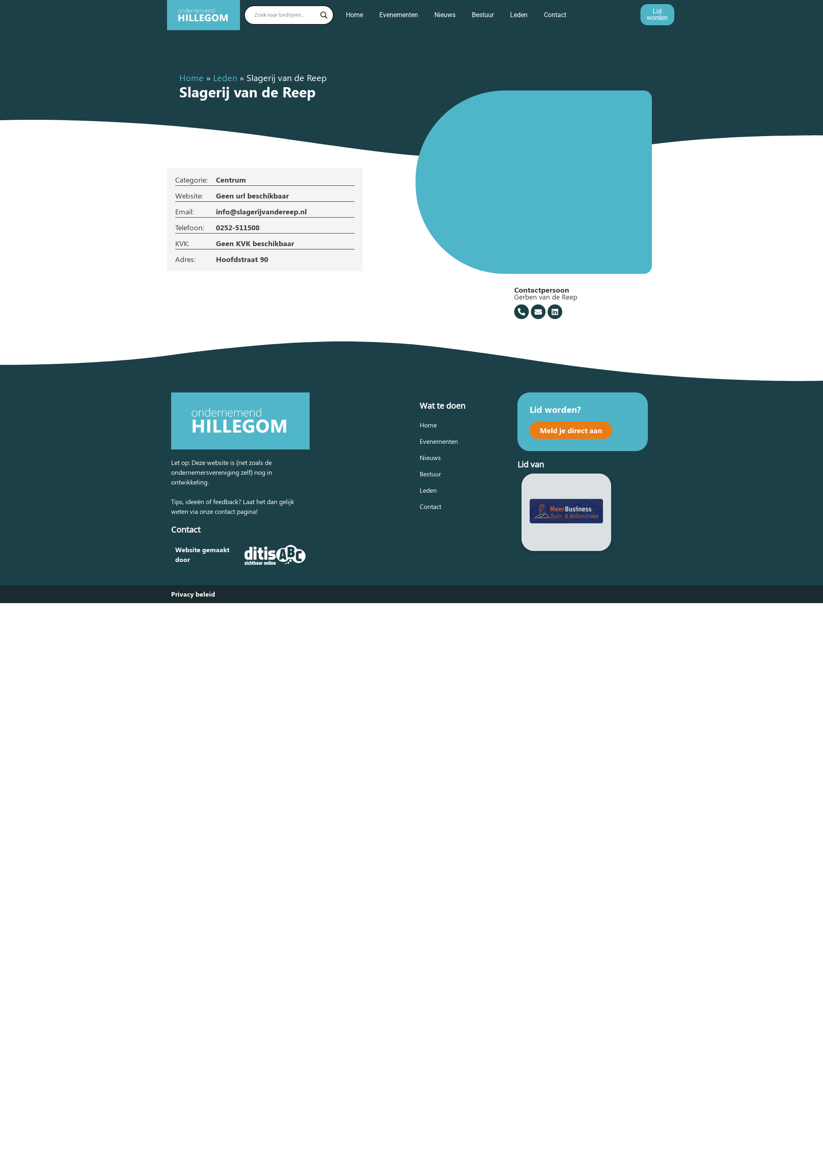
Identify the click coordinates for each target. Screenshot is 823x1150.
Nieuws (445, 15)
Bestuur (483, 15)
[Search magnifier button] (324, 15)
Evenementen (398, 15)
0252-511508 (238, 227)
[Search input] (285, 15)
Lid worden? (555, 409)
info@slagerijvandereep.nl (261, 211)
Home (354, 15)
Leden (519, 15)
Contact (555, 15)
